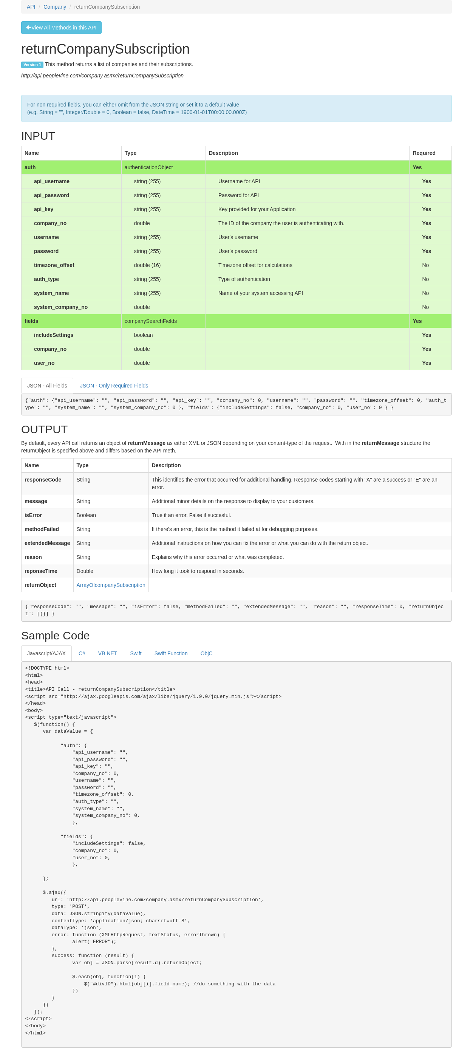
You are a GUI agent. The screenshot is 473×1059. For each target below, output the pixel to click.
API (31, 7)
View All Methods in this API (61, 28)
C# (82, 653)
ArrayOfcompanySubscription (111, 585)
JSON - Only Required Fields (114, 386)
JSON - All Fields (47, 386)
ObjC (207, 653)
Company (54, 7)
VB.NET (107, 653)
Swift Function (171, 653)
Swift (135, 653)
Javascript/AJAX (46, 653)
